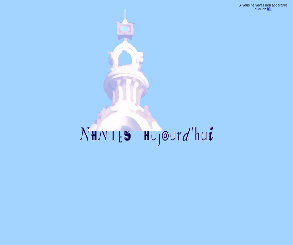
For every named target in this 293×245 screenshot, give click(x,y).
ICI (269, 9)
